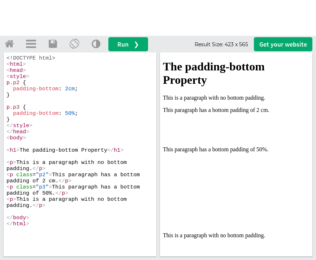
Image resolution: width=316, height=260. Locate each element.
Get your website (283, 44)
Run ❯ (128, 44)
